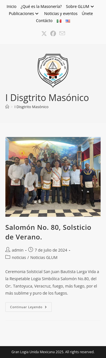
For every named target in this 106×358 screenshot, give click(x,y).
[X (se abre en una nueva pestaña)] (44, 34)
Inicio (11, 6)
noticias (19, 257)
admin (17, 250)
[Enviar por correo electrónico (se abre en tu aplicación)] (62, 34)
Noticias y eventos (60, 13)
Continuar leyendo (31, 308)
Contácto (44, 20)
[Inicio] (7, 106)
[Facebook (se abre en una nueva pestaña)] (53, 34)
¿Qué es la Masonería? (41, 6)
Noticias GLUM (43, 257)
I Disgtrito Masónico (31, 106)
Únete (87, 13)
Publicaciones (24, 13)
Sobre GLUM (80, 6)
